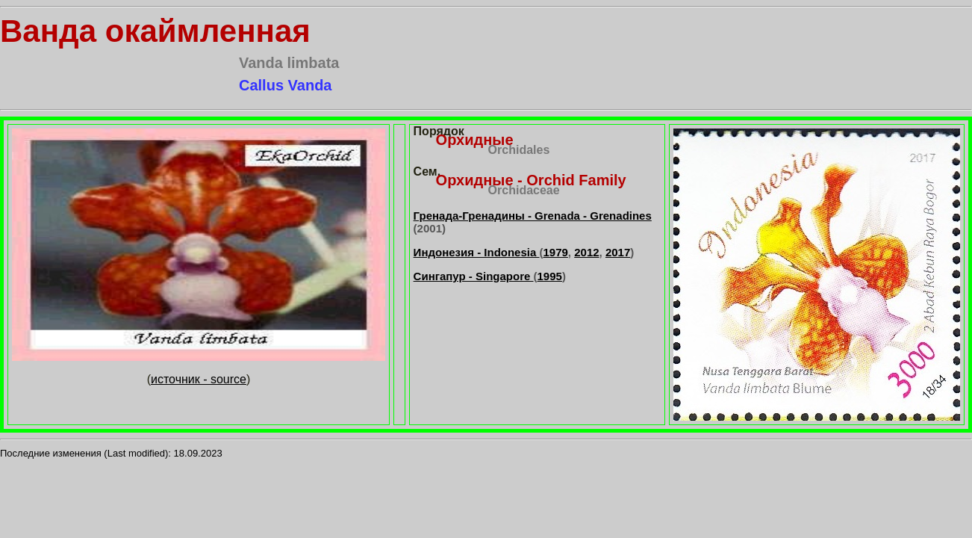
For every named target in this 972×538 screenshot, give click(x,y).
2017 (617, 252)
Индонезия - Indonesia (477, 252)
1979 (555, 252)
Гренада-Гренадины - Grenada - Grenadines (533, 215)
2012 (586, 252)
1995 (550, 276)
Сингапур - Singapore (474, 276)
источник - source (198, 379)
